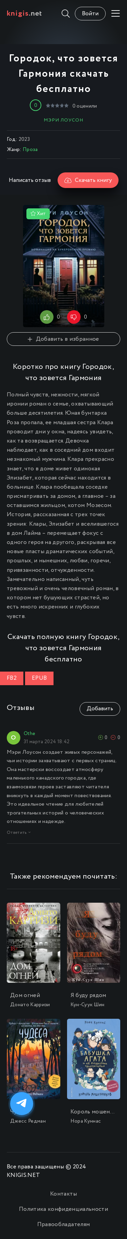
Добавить (100, 709)
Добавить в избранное (63, 339)
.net (24, 13)
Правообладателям (63, 1224)
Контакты (63, 1194)
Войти (90, 14)
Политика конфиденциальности (63, 1209)
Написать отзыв (30, 180)
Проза (30, 149)
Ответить (18, 833)
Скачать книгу (88, 180)
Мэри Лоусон (63, 120)
